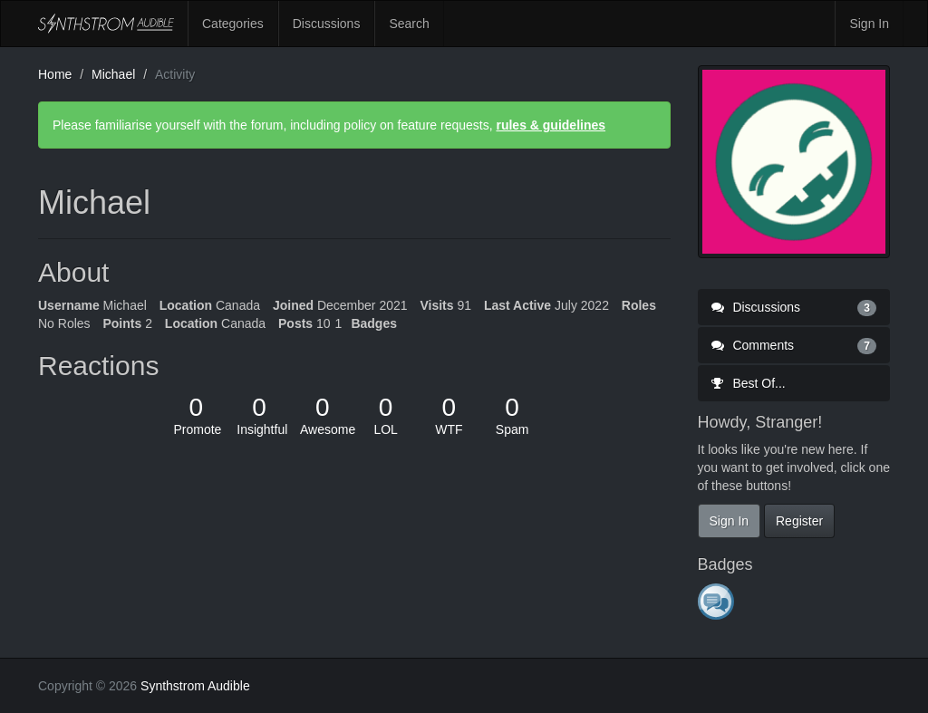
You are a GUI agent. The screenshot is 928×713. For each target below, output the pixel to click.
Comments (794, 345)
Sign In (869, 23)
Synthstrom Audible (106, 23)
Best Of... (748, 383)
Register (799, 521)
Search (409, 23)
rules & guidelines (550, 125)
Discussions (327, 23)
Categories (233, 23)
